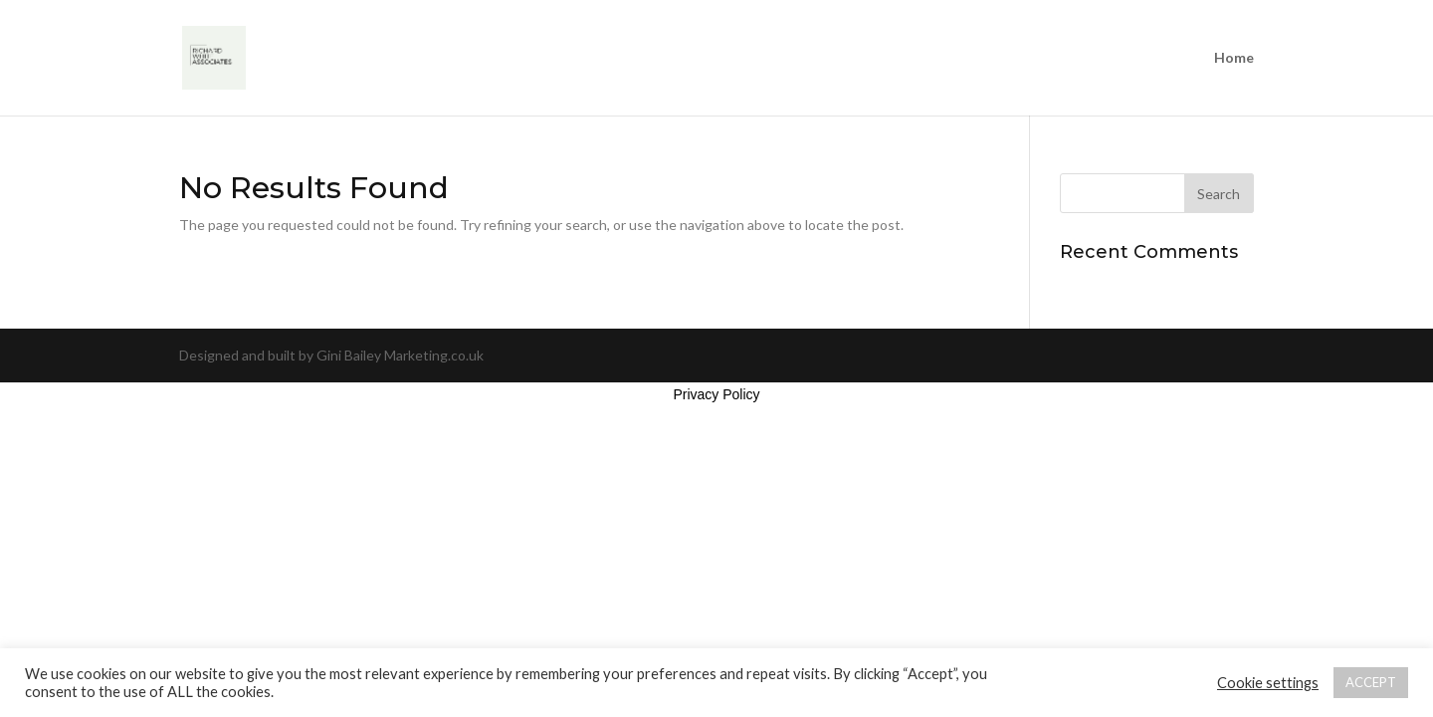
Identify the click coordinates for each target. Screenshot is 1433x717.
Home (1234, 58)
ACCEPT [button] (1370, 682)
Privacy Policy (716, 394)
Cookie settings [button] (1268, 682)
